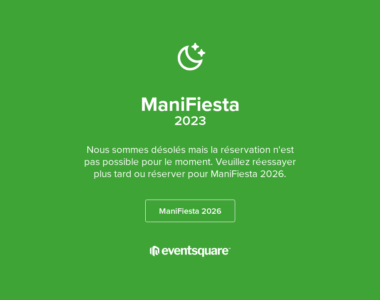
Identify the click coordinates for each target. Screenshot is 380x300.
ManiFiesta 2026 (190, 210)
